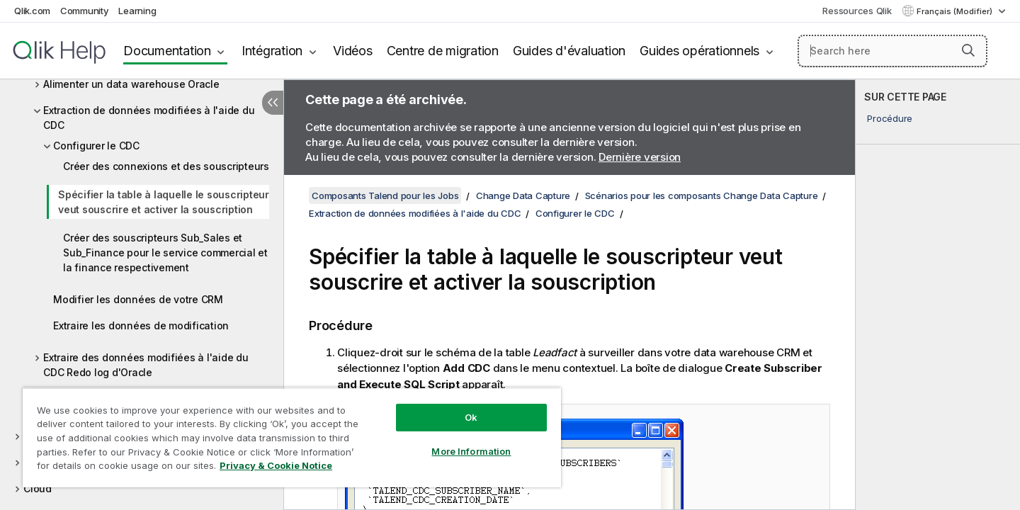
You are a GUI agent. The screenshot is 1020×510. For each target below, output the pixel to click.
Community (84, 10)
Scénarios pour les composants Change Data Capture (701, 195)
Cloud (37, 488)
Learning (137, 10)
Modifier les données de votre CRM (138, 299)
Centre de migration (443, 50)
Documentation (167, 50)
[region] (292, 437)
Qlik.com (32, 10)
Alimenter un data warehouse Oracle (131, 84)
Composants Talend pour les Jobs (385, 195)
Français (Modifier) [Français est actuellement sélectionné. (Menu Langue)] (955, 11)
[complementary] (938, 294)
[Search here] (893, 51)
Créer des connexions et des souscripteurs (166, 166)
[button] (968, 50)
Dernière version (640, 157)
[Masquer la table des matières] (272, 103)
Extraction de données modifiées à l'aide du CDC (148, 117)
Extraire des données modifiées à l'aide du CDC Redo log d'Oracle (146, 364)
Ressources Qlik (856, 10)
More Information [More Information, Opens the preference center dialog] (471, 451)
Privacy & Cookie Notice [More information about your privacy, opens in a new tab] (276, 465)
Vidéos (353, 50)
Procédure (889, 118)
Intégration (272, 50)
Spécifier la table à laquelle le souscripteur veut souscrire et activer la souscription (163, 201)
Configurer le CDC (96, 146)
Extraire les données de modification (141, 325)
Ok (471, 417)
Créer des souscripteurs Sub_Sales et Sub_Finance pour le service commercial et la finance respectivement (165, 252)
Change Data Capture (523, 195)
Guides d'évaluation (569, 50)
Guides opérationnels (699, 50)
